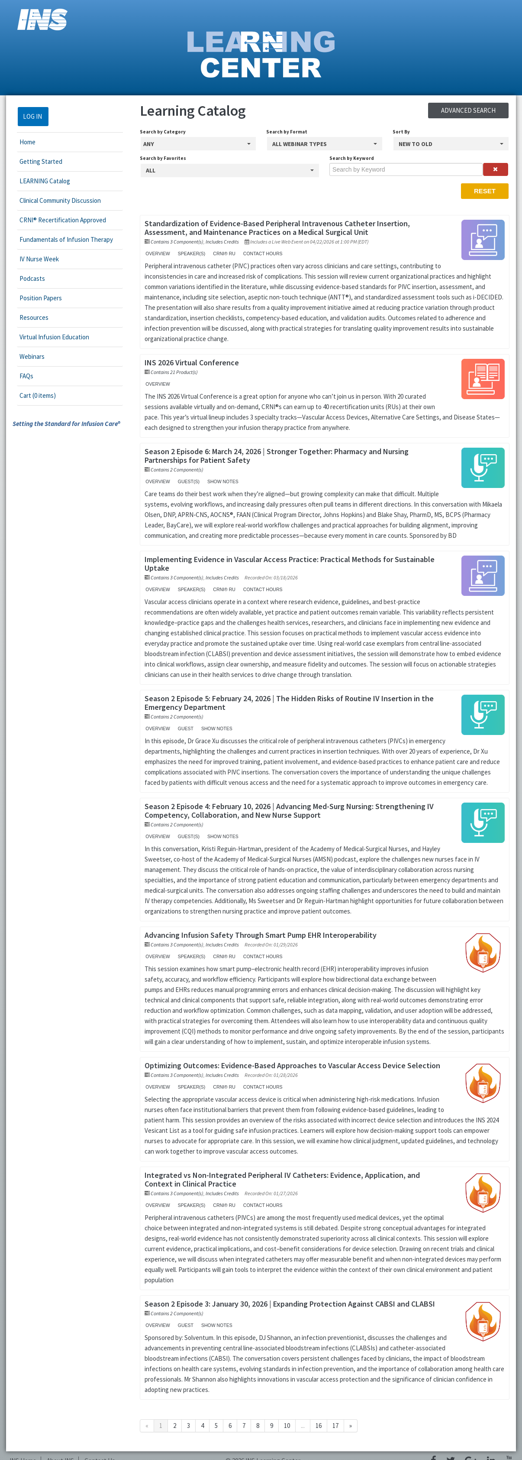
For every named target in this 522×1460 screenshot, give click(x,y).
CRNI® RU (221, 253)
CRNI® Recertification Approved (56, 220)
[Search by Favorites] (229, 170)
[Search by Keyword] (409, 169)
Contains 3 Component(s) (174, 241)
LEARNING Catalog (38, 181)
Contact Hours (260, 253)
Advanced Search (474, 110)
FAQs (20, 376)
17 (333, 1415)
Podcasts (26, 278)
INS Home (23, 1450)
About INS (60, 1450)
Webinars (26, 356)
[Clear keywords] (501, 169)
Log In (26, 116)
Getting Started (34, 161)
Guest (182, 728)
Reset (491, 191)
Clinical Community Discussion (54, 200)
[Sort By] (456, 143)
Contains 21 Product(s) (171, 372)
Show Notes (219, 481)
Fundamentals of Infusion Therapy (60, 239)
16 (316, 1415)
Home (21, 142)
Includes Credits (219, 241)
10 (284, 1415)
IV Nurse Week (33, 259)
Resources (27, 317)
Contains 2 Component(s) (174, 469)
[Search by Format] (327, 143)
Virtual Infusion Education (48, 337)
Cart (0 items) (31, 395)
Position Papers (34, 298)
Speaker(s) (189, 253)
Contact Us (99, 1450)
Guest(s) (186, 481)
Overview (155, 253)
